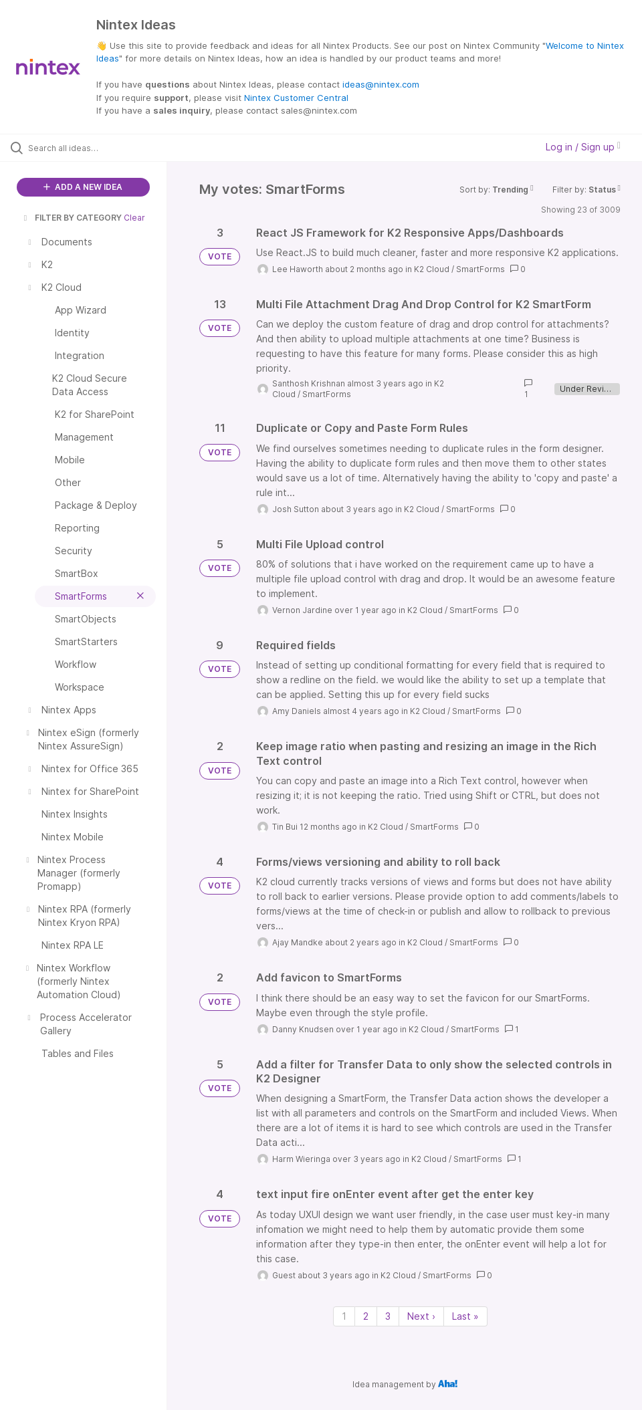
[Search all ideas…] (90, 148)
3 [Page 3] (388, 1316)
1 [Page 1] (344, 1316)
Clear (134, 218)
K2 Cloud (431, 269)
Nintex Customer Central (296, 97)
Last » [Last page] (465, 1316)
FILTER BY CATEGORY (71, 218)
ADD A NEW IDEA (82, 187)
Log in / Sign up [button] (583, 146)
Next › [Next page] (421, 1316)
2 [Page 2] (365, 1316)
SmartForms (480, 269)
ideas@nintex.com (380, 84)
